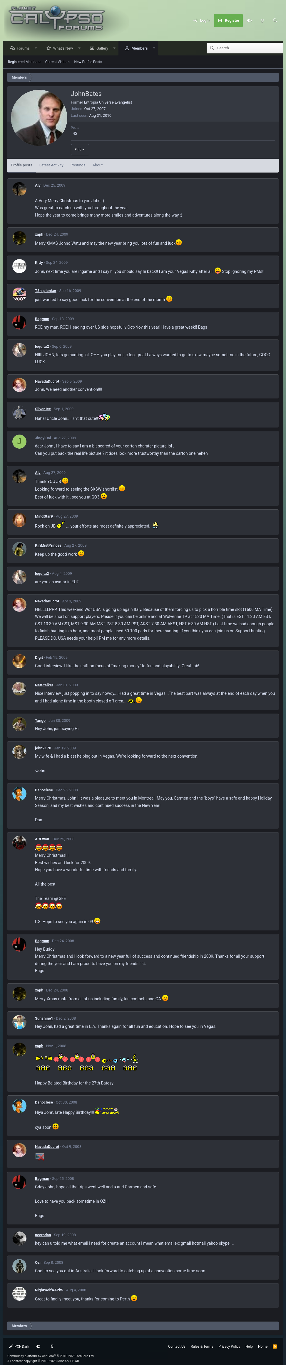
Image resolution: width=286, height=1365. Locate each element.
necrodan (43, 1235)
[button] (37, 48)
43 (75, 133)
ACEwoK (42, 839)
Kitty (39, 263)
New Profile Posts (88, 62)
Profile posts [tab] (21, 165)
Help (249, 1347)
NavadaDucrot (47, 381)
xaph (39, 234)
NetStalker (44, 685)
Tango (40, 721)
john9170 (43, 748)
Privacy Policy (229, 1347)
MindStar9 (44, 516)
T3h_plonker (45, 291)
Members (141, 48)
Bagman (42, 319)
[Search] (275, 20)
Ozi (38, 1263)
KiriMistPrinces (48, 545)
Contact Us (176, 1347)
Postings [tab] (78, 165)
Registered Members (24, 62)
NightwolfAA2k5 (49, 1290)
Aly (38, 185)
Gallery (104, 48)
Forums (24, 48)
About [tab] (98, 165)
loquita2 (42, 346)
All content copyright (43, 1361)
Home (262, 1347)
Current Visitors (57, 62)
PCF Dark (19, 1347)
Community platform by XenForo (51, 1356)
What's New (65, 48)
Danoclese (44, 790)
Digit (39, 658)
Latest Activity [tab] (51, 165)
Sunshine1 (44, 1018)
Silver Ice (43, 409)
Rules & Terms (202, 1347)
